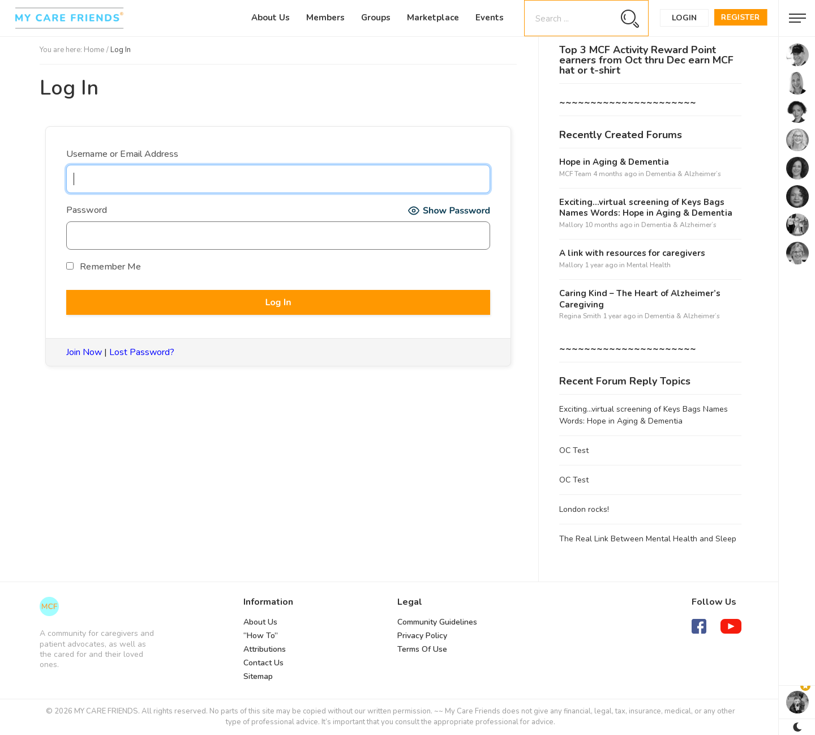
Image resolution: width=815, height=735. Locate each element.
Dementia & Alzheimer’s (683, 173)
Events (489, 17)
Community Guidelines (437, 622)
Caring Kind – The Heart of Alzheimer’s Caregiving (639, 299)
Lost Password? (141, 352)
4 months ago (615, 173)
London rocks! (584, 509)
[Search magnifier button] (629, 18)
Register (740, 17)
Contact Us (263, 662)
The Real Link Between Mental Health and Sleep (647, 538)
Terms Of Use (422, 649)
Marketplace (433, 17)
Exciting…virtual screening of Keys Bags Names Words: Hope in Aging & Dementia (645, 208)
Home (94, 50)
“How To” (260, 635)
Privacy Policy (422, 635)
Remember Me (103, 266)
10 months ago (608, 224)
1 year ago (601, 265)
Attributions (264, 649)
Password (86, 210)
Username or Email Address (122, 154)
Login (684, 17)
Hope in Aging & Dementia (614, 162)
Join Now (84, 352)
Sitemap (258, 676)
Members (325, 17)
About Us (270, 17)
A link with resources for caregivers (632, 253)
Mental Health (649, 265)
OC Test (574, 450)
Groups (376, 17)
